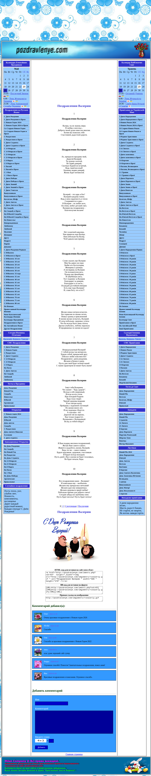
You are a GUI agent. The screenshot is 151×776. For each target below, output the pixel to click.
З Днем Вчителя (125, 190)
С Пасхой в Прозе (11, 169)
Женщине (8, 235)
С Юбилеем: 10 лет (12, 259)
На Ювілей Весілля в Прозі (130, 217)
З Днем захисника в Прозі (130, 157)
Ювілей (122, 403)
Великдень (123, 479)
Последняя (83, 506)
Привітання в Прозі (127, 323)
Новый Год (8, 391)
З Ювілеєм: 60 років (127, 291)
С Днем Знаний (10, 184)
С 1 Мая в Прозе (11, 175)
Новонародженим (126, 223)
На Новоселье (9, 220)
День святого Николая (13, 432)
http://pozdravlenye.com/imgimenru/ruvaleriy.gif (74, 598)
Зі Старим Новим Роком (129, 128)
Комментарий (41, 708)
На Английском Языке (13, 326)
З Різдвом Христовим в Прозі (131, 140)
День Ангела (124, 461)
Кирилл (16, 339)
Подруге (7, 241)
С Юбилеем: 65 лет (12, 294)
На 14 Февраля (10, 461)
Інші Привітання (126, 329)
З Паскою (123, 368)
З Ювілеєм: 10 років (127, 259)
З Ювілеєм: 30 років (127, 270)
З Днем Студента (126, 142)
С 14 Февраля (9, 148)
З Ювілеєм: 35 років (127, 276)
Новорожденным (11, 223)
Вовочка (122, 441)
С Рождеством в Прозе (13, 140)
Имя (37, 699)
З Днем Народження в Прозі (130, 119)
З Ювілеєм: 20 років (127, 265)
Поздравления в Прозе (13, 323)
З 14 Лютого (124, 148)
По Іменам (123, 306)
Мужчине (8, 232)
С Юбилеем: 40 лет (12, 279)
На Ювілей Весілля (127, 214)
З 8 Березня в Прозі (127, 163)
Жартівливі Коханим (128, 383)
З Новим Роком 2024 (127, 122)
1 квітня (122, 482)
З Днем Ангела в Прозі (128, 205)
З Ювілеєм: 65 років (127, 294)
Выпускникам (10, 193)
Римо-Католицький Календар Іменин (131, 315)
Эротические (9, 479)
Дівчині (122, 247)
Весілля (122, 397)
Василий (7, 339)
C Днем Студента (11, 356)
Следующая (70, 506)
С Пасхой (8, 166)
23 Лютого (123, 426)
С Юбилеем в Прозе (12, 256)
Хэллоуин (8, 435)
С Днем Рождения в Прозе (15, 119)
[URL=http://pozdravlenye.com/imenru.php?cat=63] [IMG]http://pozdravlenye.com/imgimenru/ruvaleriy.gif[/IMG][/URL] (74, 590)
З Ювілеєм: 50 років (127, 285)
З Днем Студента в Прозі (129, 145)
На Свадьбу (9, 208)
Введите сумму (42, 737)
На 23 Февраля (10, 464)
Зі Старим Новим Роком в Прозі (130, 132)
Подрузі (122, 241)
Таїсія (138, 339)
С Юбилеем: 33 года (12, 273)
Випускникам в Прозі (128, 196)
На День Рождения (12, 446)
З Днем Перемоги (126, 178)
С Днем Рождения (11, 116)
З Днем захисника (126, 154)
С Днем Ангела (10, 202)
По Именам (8, 306)
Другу (6, 238)
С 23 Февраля (9, 154)
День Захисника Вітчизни (130, 476)
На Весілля (123, 208)
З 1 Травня (123, 172)
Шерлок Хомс (125, 438)
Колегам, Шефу (125, 199)
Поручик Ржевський (127, 435)
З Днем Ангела (125, 202)
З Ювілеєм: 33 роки (127, 273)
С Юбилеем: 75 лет (12, 300)
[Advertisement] (75, 21)
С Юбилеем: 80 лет (12, 303)
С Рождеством (10, 137)
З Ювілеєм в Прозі (127, 256)
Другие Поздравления (13, 329)
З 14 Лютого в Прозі (127, 151)
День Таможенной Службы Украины (15, 104)
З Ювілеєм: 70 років (127, 297)
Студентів (123, 420)
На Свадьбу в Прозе (12, 211)
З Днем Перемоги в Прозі (129, 181)
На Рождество (9, 455)
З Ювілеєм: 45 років (127, 282)
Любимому (8, 226)
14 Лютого (123, 423)
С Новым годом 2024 (12, 414)
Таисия (24, 339)
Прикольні (123, 406)
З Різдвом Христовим (128, 137)
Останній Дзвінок (134, 93)
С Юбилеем (9, 253)
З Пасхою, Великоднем (128, 166)
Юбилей (7, 400)
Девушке (7, 247)
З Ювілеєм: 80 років (127, 303)
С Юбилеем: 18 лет (12, 262)
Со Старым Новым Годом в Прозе (15, 132)
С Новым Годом (10, 350)
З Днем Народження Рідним (130, 250)
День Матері (124, 488)
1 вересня (123, 494)
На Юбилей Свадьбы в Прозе (16, 217)
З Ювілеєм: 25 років (127, 268)
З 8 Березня (124, 160)
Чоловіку (123, 232)
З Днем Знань (124, 184)
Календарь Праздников (13, 320)
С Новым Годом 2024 (12, 122)
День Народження (126, 391)
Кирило (130, 339)
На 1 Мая (8, 473)
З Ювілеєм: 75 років (127, 300)
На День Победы (11, 476)
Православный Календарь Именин (15, 310)
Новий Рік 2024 (125, 452)
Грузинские (9, 403)
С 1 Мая (7, 172)
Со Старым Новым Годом (14, 128)
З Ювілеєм (123, 253)
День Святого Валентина (129, 473)
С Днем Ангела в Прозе (13, 205)
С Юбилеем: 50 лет (12, 285)
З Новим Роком (125, 350)
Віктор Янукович (126, 444)
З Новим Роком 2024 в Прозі (131, 125)
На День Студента (11, 458)
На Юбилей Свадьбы (13, 214)
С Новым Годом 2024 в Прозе (16, 125)
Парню (7, 244)
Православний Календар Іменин (129, 310)
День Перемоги (125, 432)
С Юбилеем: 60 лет (12, 291)
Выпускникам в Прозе (13, 196)
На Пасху (8, 368)
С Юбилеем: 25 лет (12, 268)
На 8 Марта (9, 467)
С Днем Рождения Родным (15, 250)
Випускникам (125, 193)
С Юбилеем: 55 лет (12, 288)
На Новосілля (125, 220)
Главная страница (74, 754)
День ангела (9, 423)
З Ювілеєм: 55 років (127, 288)
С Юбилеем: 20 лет (12, 265)
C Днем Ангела (10, 371)
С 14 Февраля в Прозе (13, 151)
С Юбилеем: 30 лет (12, 270)
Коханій (122, 229)
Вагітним (123, 467)
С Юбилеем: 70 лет (12, 297)
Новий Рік (123, 394)
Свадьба (7, 394)
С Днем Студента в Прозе (14, 145)
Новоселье (8, 397)
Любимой (8, 229)
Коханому (123, 226)
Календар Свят (125, 320)
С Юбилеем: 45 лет (12, 282)
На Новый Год (10, 452)
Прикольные (9, 406)
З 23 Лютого (124, 362)
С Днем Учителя (11, 190)
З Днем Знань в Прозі (128, 187)
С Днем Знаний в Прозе (14, 187)
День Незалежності (127, 491)
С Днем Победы (10, 178)
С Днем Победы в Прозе (14, 181)
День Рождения (10, 388)
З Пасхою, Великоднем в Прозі (131, 169)
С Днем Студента (11, 142)
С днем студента (10, 438)
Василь (122, 339)
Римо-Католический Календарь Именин (12, 315)
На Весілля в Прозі (127, 211)
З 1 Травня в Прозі (127, 175)
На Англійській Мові (128, 326)
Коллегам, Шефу (11, 199)
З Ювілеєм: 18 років (127, 262)
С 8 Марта (8, 160)
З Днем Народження (127, 116)
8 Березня (123, 429)
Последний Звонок (19, 93)
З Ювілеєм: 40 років (127, 279)
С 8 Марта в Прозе (12, 163)
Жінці (121, 235)
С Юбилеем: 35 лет (12, 276)
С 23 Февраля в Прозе (13, 157)
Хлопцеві (123, 244)
